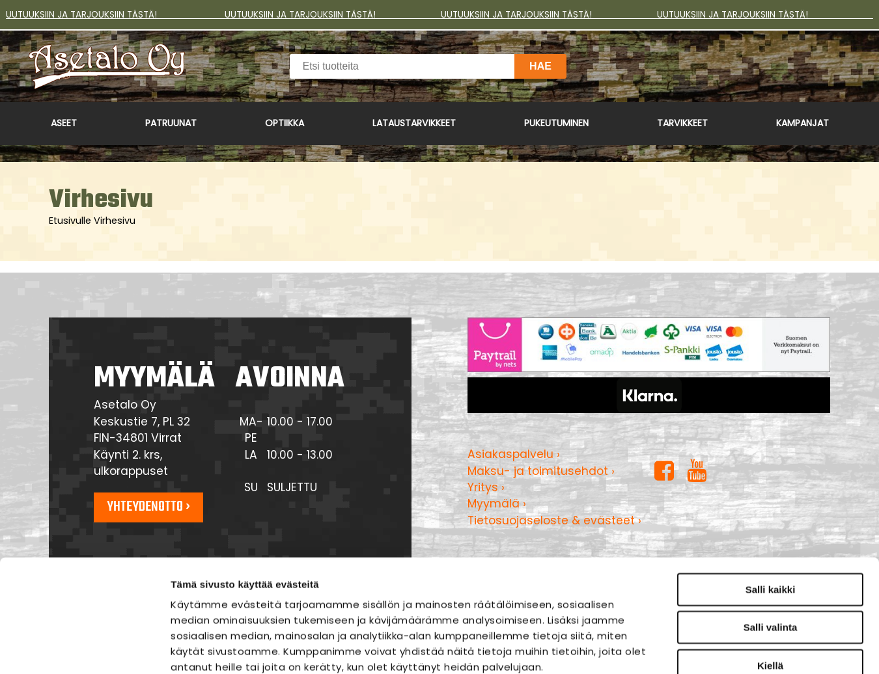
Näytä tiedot (699, 648)
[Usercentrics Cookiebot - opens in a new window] (84, 648)
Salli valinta (771, 524)
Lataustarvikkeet (414, 122)
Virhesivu (114, 220)
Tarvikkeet (682, 122)
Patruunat (171, 122)
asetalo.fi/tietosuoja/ (277, 595)
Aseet (64, 122)
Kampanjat (802, 122)
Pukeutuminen (556, 122)
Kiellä (770, 562)
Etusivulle (70, 220)
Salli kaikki (771, 486)
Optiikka (284, 122)
